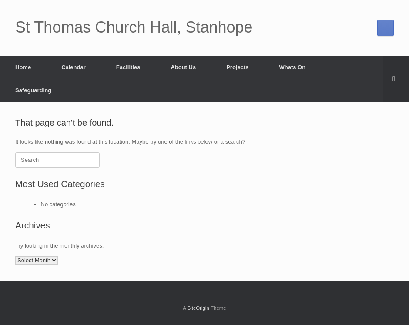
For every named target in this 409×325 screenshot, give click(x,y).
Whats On (292, 67)
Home (23, 67)
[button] (396, 79)
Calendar (73, 67)
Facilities (128, 67)
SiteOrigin (198, 308)
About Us (183, 67)
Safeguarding (33, 90)
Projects (237, 67)
